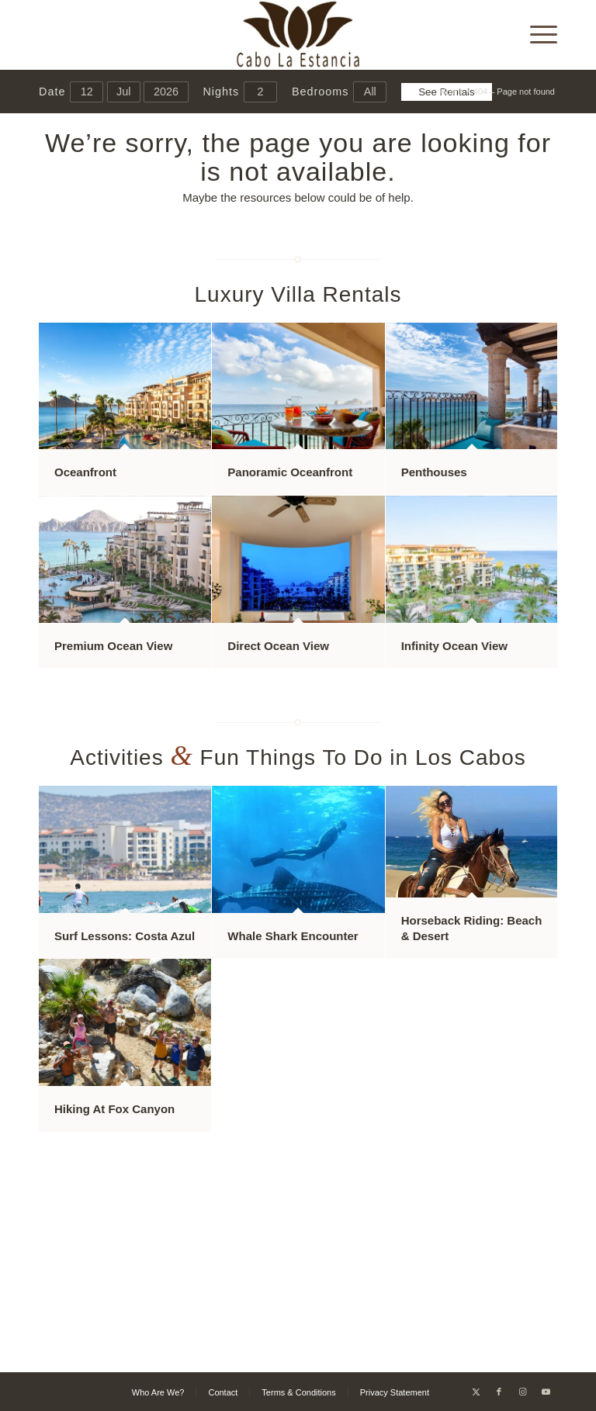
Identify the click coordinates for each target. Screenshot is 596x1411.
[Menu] (536, 35)
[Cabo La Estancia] (298, 35)
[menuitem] (536, 35)
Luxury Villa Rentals (298, 294)
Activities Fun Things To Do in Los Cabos (298, 757)
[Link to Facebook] (499, 1391)
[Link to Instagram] (522, 1391)
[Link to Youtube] (545, 1391)
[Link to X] (475, 1391)
